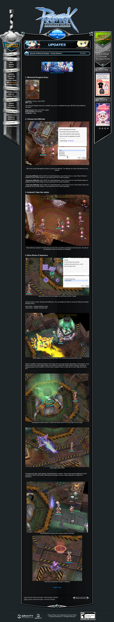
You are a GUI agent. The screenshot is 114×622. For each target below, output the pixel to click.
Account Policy (72, 615)
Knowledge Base (11, 126)
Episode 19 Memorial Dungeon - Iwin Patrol (39, 599)
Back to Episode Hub (57, 73)
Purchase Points (11, 96)
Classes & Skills (11, 80)
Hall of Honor (11, 107)
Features (11, 78)
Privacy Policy (52, 615)
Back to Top (57, 587)
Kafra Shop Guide (11, 92)
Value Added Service (11, 84)
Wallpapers (11, 117)
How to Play (11, 76)
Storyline (11, 74)
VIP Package (12, 82)
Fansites (11, 105)
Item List (11, 94)
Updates (11, 64)
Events (11, 66)
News (11, 62)
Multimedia (11, 119)
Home (77, 47)
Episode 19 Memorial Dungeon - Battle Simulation (40, 597)
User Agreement (62, 615)
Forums (11, 103)
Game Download (11, 115)
